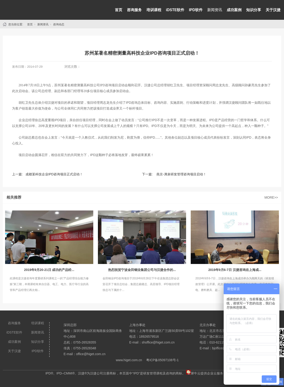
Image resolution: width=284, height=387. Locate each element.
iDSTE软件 (175, 10)
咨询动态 (58, 24)
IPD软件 (196, 10)
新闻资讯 (214, 10)
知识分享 (253, 10)
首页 (118, 10)
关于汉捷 (273, 10)
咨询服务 (134, 10)
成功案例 (234, 10)
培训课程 (153, 10)
